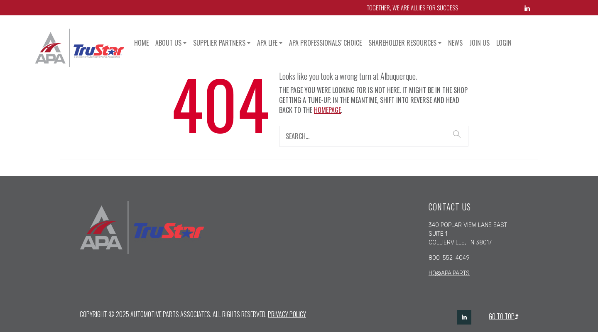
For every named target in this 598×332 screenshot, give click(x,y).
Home (141, 43)
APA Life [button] (267, 43)
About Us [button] (168, 43)
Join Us (479, 43)
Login (504, 43)
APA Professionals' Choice (325, 43)
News (455, 43)
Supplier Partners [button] (219, 43)
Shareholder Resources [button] (402, 43)
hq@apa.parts (449, 273)
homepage (327, 110)
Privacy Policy (287, 314)
